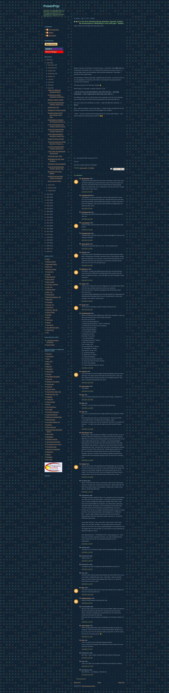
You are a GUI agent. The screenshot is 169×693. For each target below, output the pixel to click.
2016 (48, 217)
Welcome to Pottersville (53, 449)
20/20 (48, 259)
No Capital (49, 409)
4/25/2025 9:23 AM (87, 265)
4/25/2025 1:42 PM (87, 552)
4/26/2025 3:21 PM (87, 649)
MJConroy (85, 269)
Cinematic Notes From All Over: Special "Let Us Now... (55, 115)
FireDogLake (50, 384)
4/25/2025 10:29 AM (87, 391)
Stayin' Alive (49, 434)
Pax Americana (50, 419)
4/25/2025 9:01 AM (87, 229)
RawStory (49, 424)
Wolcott (48, 454)
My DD (48, 404)
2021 (48, 203)
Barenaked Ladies (51, 264)
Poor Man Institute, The (53, 422)
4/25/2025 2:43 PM (87, 584)
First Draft (49, 386)
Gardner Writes (50, 389)
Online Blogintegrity (52, 414)
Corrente (48, 374)
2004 (48, 251)
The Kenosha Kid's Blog (53, 442)
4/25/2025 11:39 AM (87, 477)
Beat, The (49, 266)
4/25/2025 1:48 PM (87, 560)
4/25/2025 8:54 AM (87, 208)
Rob (83, 394)
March (50, 185)
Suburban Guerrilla (51, 439)
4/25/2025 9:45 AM (87, 301)
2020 (48, 205)
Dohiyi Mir (49, 379)
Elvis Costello (50, 282)
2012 (48, 228)
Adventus (49, 354)
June (49, 82)
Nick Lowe (49, 299)
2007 (48, 243)
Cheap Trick (49, 272)
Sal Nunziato (85, 178)
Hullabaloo (49, 397)
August (50, 76)
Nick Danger (85, 432)
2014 (48, 223)
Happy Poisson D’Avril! (54, 181)
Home (99, 682)
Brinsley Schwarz (51, 269)
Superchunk (49, 325)
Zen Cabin (49, 459)
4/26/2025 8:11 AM (87, 636)
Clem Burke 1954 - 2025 (55, 156)
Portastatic (49, 302)
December (51, 65)
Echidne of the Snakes (52, 381)
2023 (48, 197)
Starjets (48, 322)
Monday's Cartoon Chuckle (55, 99)
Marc (83, 587)
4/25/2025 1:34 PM (87, 491)
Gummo (84, 252)
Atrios (48, 359)
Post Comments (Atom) (88, 686)
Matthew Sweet (50, 289)
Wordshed (49, 457)
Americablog (50, 356)
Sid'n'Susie (49, 320)
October (50, 70)
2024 (48, 194)
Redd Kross (49, 307)
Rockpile (48, 315)
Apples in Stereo (51, 261)
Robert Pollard (50, 312)
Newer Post (77, 682)
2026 (48, 60)
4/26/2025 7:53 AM (87, 621)
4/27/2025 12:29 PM (87, 674)
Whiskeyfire (49, 452)
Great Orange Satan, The (53, 391)
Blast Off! (49, 366)
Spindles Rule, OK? (53, 107)
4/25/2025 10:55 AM (87, 399)
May (49, 85)
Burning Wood (50, 345)
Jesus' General (50, 402)
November (51, 68)
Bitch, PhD (49, 361)
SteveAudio (49, 437)
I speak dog (49, 399)
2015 (48, 220)
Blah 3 (48, 364)
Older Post (121, 682)
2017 (48, 214)
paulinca (84, 371)
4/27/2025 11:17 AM (87, 666)
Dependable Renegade (53, 376)
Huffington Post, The (52, 394)
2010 (48, 234)
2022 (48, 200)
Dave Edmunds (50, 277)
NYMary (51, 32)
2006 (48, 245)
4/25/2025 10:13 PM (87, 594)
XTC (47, 332)
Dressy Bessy (50, 279)
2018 (48, 211)
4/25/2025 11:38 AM (87, 460)
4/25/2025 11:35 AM (87, 429)
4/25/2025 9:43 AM (87, 280)
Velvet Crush (50, 330)
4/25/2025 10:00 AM (87, 368)
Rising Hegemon (51, 427)
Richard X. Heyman (52, 310)
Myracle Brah (50, 294)
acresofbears (86, 222)
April (49, 88)
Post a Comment (81, 678)
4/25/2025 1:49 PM (87, 569)
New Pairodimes (51, 407)
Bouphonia (49, 369)
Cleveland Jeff (86, 195)
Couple (48, 274)
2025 (48, 62)
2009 (48, 237)
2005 (48, 248)
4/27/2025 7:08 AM (87, 657)
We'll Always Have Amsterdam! (57, 164)
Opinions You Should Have (54, 417)
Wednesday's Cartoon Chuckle (57, 110)
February (51, 187)
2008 (48, 240)
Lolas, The (49, 287)
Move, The (49, 292)
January (50, 190)
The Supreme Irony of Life (53, 444)
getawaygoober (86, 598)
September (51, 73)
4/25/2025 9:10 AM (87, 240)
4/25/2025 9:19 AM (87, 248)
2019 (48, 208)
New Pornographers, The (53, 297)
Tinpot (84, 283)
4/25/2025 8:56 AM (87, 219)
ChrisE (84, 464)
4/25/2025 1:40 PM (87, 543)
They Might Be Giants (52, 327)
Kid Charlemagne (54, 29)
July (49, 79)
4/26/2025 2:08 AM (87, 603)
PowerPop (51, 6)
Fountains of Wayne (52, 284)
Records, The (50, 304)
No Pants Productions (52, 412)
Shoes (48, 317)
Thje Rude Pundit (51, 447)
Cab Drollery (50, 371)
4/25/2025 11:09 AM (87, 408)
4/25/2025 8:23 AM (87, 191)
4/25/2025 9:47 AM (87, 309)
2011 (48, 231)
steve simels (85, 244)
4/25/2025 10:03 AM (87, 382)
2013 (48, 226)
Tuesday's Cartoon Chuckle (56, 139)
